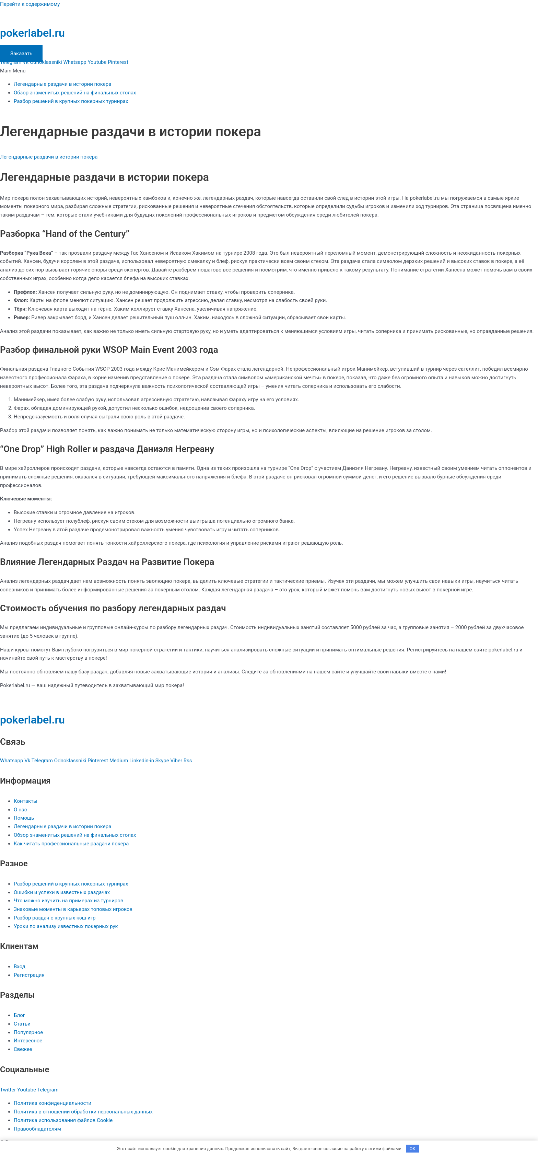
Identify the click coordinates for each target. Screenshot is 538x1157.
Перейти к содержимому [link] (30, 4)
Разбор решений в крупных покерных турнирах (71, 101)
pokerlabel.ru (32, 32)
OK (413, 1148)
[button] (269, 71)
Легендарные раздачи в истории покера (62, 84)
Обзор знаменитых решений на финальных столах (75, 93)
